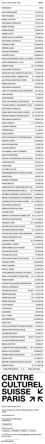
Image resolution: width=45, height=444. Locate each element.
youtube (32, 430)
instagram (15, 430)
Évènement (7, 8)
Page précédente (10, 369)
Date (41, 8)
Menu (41, 3)
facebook (6, 430)
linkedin (24, 430)
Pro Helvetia (25, 434)
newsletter (7, 424)
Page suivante (34, 369)
